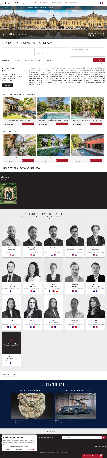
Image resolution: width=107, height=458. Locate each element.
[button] (4, 455)
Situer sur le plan (9, 71)
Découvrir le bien (27, 124)
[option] (19, 112)
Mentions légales (5, 426)
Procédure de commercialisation (53, 432)
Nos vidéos (9, 354)
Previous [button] (4, 109)
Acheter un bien (17, 60)
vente (7, 85)
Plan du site (15, 426)
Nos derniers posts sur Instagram (22, 168)
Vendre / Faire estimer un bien (34, 60)
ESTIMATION (46, 2)
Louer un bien (50, 60)
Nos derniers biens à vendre (19, 94)
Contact (22, 426)
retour (5, 7)
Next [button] (100, 109)
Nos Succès (9, 131)
